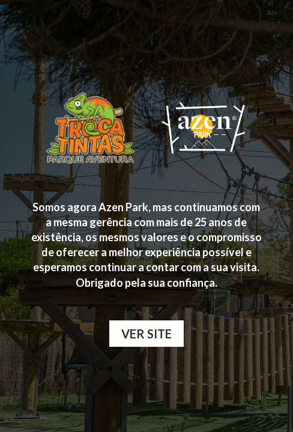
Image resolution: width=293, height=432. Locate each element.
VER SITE (146, 333)
